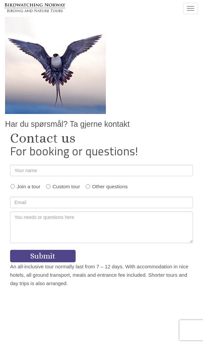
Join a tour (28, 186)
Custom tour (66, 186)
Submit (42, 256)
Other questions (110, 186)
